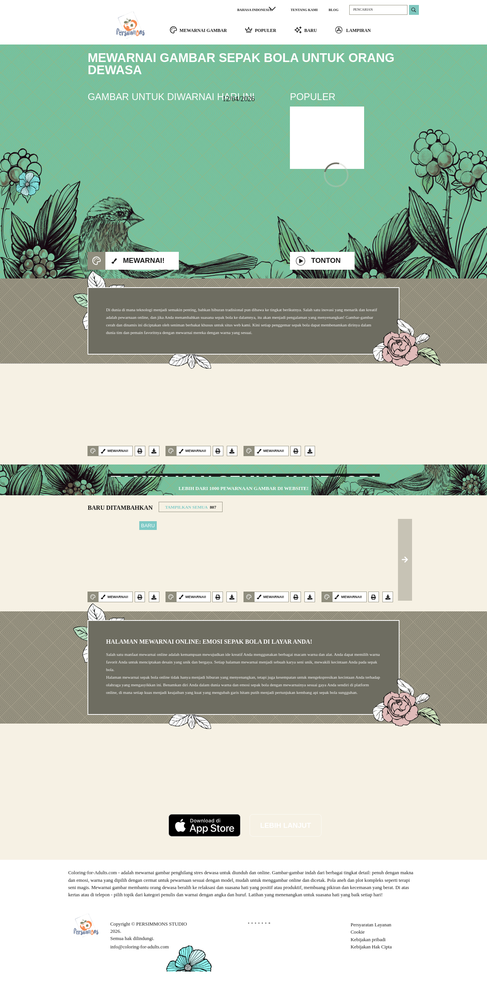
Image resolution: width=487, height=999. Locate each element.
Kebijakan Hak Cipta (371, 974)
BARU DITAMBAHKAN (120, 535)
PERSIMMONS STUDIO (161, 951)
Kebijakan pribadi (368, 967)
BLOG (334, 10)
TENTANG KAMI (304, 10)
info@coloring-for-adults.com (139, 974)
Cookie (358, 959)
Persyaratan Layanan (371, 952)
